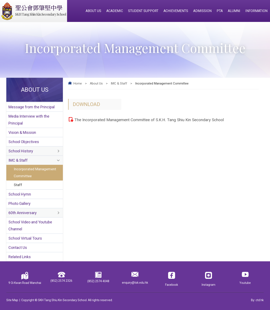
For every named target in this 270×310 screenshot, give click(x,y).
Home (77, 83)
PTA (220, 11)
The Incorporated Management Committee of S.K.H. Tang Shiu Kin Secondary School (149, 119)
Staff (18, 185)
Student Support (143, 11)
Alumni (234, 11)
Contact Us (17, 247)
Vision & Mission (22, 132)
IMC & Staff (119, 83)
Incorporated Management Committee (35, 172)
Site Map (12, 300)
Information (256, 11)
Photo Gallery (19, 203)
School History (20, 151)
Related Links (19, 257)
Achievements (175, 11)
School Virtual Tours (25, 238)
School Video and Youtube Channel (30, 225)
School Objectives (23, 142)
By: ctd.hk (257, 300)
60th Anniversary (22, 213)
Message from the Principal (31, 107)
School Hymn (19, 194)
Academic (114, 11)
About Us (93, 11)
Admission (202, 11)
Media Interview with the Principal (28, 119)
